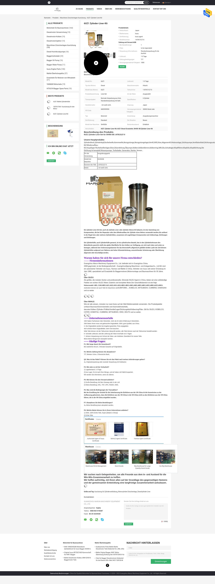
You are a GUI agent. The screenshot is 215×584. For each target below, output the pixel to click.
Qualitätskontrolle (142, 9)
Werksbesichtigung (123, 9)
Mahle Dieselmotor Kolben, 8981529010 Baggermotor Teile (77, 559)
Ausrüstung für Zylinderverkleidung (105, 491)
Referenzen (156, 2)
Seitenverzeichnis (50, 559)
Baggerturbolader (53, 56)
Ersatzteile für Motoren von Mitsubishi (61, 78)
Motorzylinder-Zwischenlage (127, 491)
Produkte (90, 9)
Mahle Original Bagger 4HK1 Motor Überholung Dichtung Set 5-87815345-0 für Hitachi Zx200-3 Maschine (110, 554)
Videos (99, 9)
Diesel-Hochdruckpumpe (56, 52)
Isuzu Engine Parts (54, 69)
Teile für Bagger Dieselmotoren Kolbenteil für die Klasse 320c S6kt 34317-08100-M (109, 559)
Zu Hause (79, 9)
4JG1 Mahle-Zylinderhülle (61, 101)
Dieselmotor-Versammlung (57, 32)
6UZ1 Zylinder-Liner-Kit (60, 114)
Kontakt (122, 66)
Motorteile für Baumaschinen (58, 28)
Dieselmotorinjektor (54, 41)
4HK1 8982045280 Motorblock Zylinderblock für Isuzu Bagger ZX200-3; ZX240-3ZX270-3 (77, 548)
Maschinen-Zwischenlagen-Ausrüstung (73, 18)
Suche (146, 2)
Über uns (108, 9)
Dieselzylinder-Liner (144, 491)
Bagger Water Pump (54, 65)
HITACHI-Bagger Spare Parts (57, 89)
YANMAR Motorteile (54, 84)
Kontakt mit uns (159, 9)
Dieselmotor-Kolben (54, 37)
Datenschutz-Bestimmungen (59, 573)
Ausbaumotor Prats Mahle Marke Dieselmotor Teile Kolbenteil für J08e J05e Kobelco (110, 548)
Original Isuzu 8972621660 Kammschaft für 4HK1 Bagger (77, 553)
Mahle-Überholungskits (55, 73)
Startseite (47, 18)
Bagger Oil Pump (53, 60)
